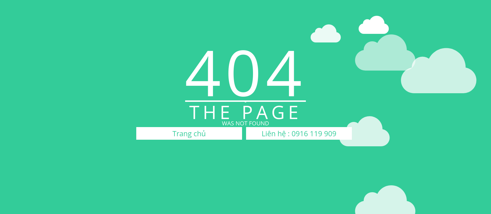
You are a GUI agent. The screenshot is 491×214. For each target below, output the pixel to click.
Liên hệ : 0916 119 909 (299, 133)
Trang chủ (189, 133)
